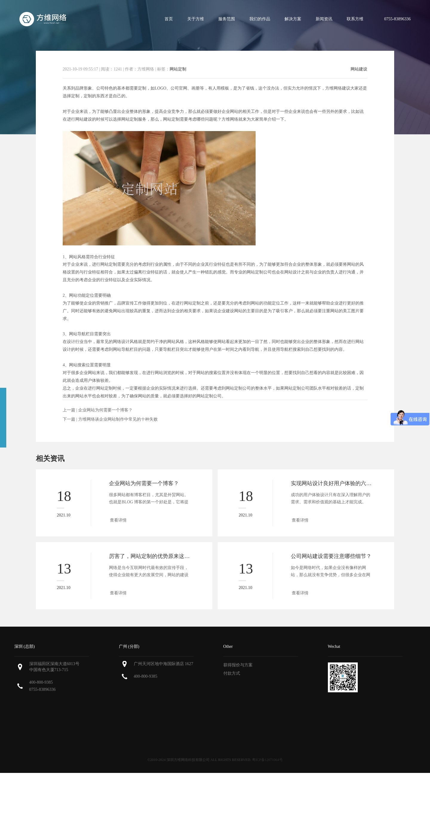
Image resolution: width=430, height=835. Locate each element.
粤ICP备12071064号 (267, 760)
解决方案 (293, 19)
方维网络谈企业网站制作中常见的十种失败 (118, 419)
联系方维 (355, 19)
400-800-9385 (41, 682)
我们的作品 (259, 19)
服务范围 (226, 19)
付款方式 (231, 673)
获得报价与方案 (238, 665)
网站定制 (178, 69)
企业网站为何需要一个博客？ (105, 410)
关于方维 (195, 19)
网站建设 (359, 69)
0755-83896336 (42, 689)
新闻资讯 (324, 19)
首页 (169, 19)
